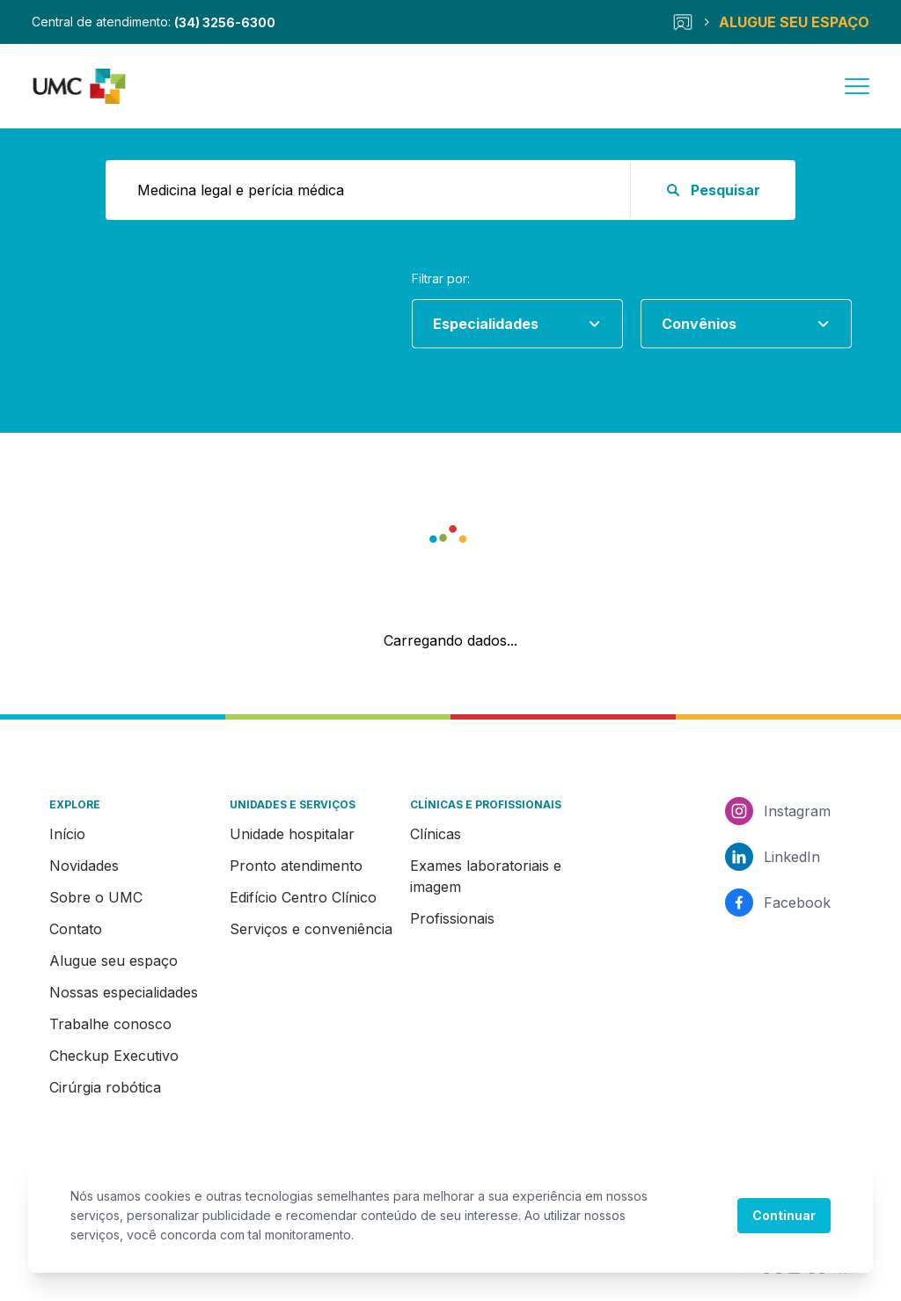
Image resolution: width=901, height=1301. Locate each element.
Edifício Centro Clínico (303, 897)
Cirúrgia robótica (105, 1087)
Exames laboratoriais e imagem (485, 876)
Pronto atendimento (296, 865)
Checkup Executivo (114, 1055)
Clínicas (435, 834)
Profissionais (452, 918)
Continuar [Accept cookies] (784, 1215)
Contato (75, 929)
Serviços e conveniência (311, 929)
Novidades (84, 865)
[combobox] (510, 323)
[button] (450, 540)
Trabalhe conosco (110, 1024)
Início (67, 834)
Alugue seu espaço (113, 960)
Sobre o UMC (96, 897)
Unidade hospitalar (292, 834)
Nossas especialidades (123, 992)
